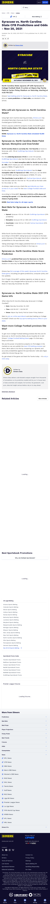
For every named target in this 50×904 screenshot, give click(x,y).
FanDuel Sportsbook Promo (11, 670)
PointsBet (5, 162)
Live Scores (5, 863)
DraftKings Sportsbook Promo (12, 675)
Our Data (28, 869)
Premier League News (12, 802)
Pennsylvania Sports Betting (12, 643)
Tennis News (8, 786)
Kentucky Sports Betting (10, 617)
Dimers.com (37, 118)
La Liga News (9, 806)
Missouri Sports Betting (10, 630)
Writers (4, 858)
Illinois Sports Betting (10, 609)
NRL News (8, 822)
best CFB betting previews (33, 346)
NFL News (7, 758)
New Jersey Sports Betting (11, 632)
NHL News (8, 782)
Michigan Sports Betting (10, 627)
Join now (45, 2)
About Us (5, 855)
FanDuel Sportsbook (34, 178)
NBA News (8, 766)
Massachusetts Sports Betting (12, 625)
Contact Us (29, 855)
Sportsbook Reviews (8, 866)
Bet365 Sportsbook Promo (11, 667)
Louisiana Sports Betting (11, 620)
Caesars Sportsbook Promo (11, 665)
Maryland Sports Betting (10, 622)
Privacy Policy (30, 858)
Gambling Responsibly (32, 866)
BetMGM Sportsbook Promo (11, 672)
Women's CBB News (11, 774)
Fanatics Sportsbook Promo (11, 659)
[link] (3, 850)
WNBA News (8, 814)
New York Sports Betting (10, 635)
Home (3, 13)
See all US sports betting (12, 648)
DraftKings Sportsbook (25, 151)
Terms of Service (7, 860)
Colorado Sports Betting (10, 607)
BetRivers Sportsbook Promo (12, 662)
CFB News (7, 762)
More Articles (43, 398)
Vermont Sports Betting (10, 645)
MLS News (8, 794)
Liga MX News (9, 798)
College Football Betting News (18, 338)
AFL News (7, 818)
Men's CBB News (10, 770)
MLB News (8, 778)
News (12, 13)
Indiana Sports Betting (10, 612)
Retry (25, 7)
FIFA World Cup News (12, 810)
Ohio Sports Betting (9, 640)
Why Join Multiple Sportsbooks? (25, 558)
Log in (39, 2)
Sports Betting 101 (31, 863)
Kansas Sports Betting (10, 614)
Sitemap (28, 860)
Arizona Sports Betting (10, 604)
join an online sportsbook (17, 316)
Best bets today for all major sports (20, 202)
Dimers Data (19, 45)
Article (18, 13)
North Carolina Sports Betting (12, 637)
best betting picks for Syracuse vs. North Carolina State (27, 96)
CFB (8, 13)
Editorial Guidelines (8, 869)
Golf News (7, 790)
